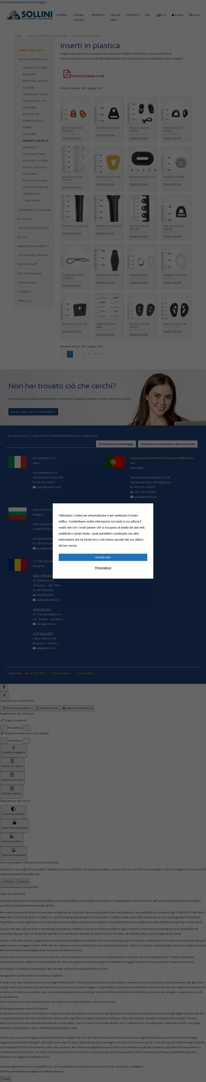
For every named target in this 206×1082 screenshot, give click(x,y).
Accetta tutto (103, 557)
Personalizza (103, 567)
